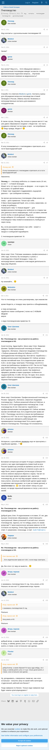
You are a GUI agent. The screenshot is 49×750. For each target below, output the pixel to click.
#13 (47, 437)
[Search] (46, 2)
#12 (47, 393)
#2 (47, 47)
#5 (47, 117)
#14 (47, 458)
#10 (47, 296)
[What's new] (42, 2)
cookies (17, 729)
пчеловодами (40, 13)
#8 (47, 250)
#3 (47, 65)
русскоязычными (18, 16)
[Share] (44, 29)
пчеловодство (6, 16)
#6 (47, 142)
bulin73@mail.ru (39, 530)
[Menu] (3, 2)
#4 (47, 90)
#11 (47, 335)
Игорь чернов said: (9, 605)
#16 (47, 544)
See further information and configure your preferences (22, 735)
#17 (47, 580)
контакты (31, 13)
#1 (47, 29)
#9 (47, 278)
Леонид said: (7, 167)
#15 (47, 504)
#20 (47, 660)
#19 (47, 637)
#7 (47, 163)
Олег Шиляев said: (9, 556)
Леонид (5, 13)
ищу (25, 13)
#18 (47, 600)
